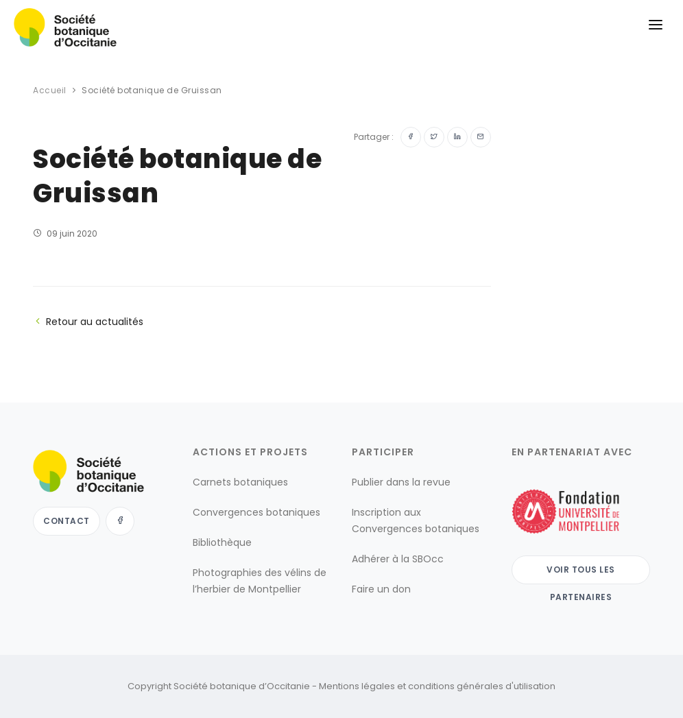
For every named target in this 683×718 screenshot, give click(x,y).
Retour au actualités (88, 321)
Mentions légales (357, 686)
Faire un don (381, 589)
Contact (66, 521)
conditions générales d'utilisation (481, 686)
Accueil (50, 90)
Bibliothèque (222, 542)
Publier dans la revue (401, 482)
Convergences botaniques (256, 512)
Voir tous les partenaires (581, 574)
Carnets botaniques (240, 482)
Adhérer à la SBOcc (398, 559)
